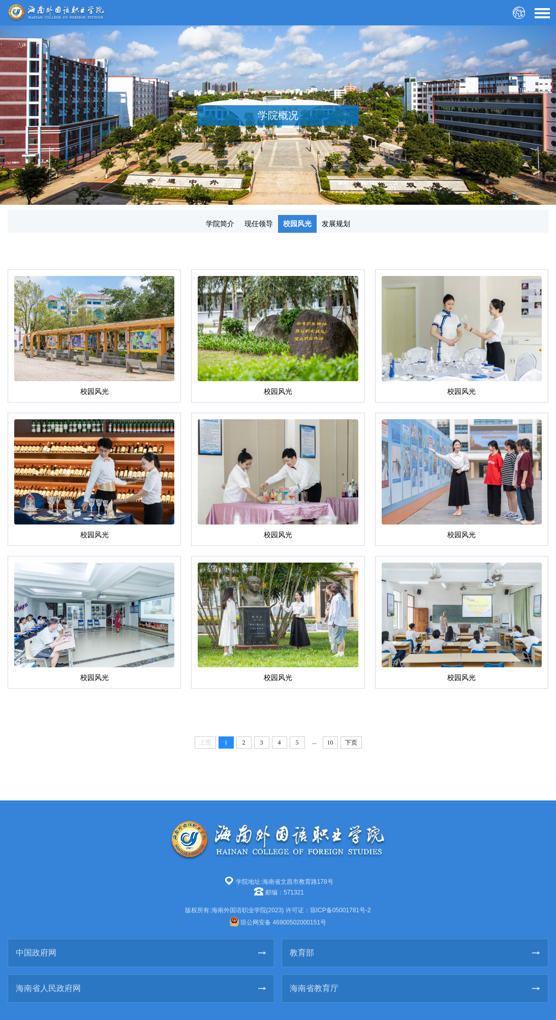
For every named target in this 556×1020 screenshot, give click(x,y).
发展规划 (336, 224)
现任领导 (258, 224)
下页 (351, 742)
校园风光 (297, 224)
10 (330, 742)
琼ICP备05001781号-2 (340, 910)
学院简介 (220, 224)
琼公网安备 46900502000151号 (283, 922)
